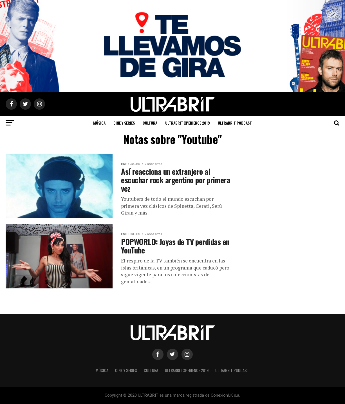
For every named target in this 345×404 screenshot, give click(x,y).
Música (99, 123)
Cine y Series (124, 123)
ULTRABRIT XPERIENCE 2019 (187, 123)
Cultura (150, 123)
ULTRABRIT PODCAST (235, 123)
